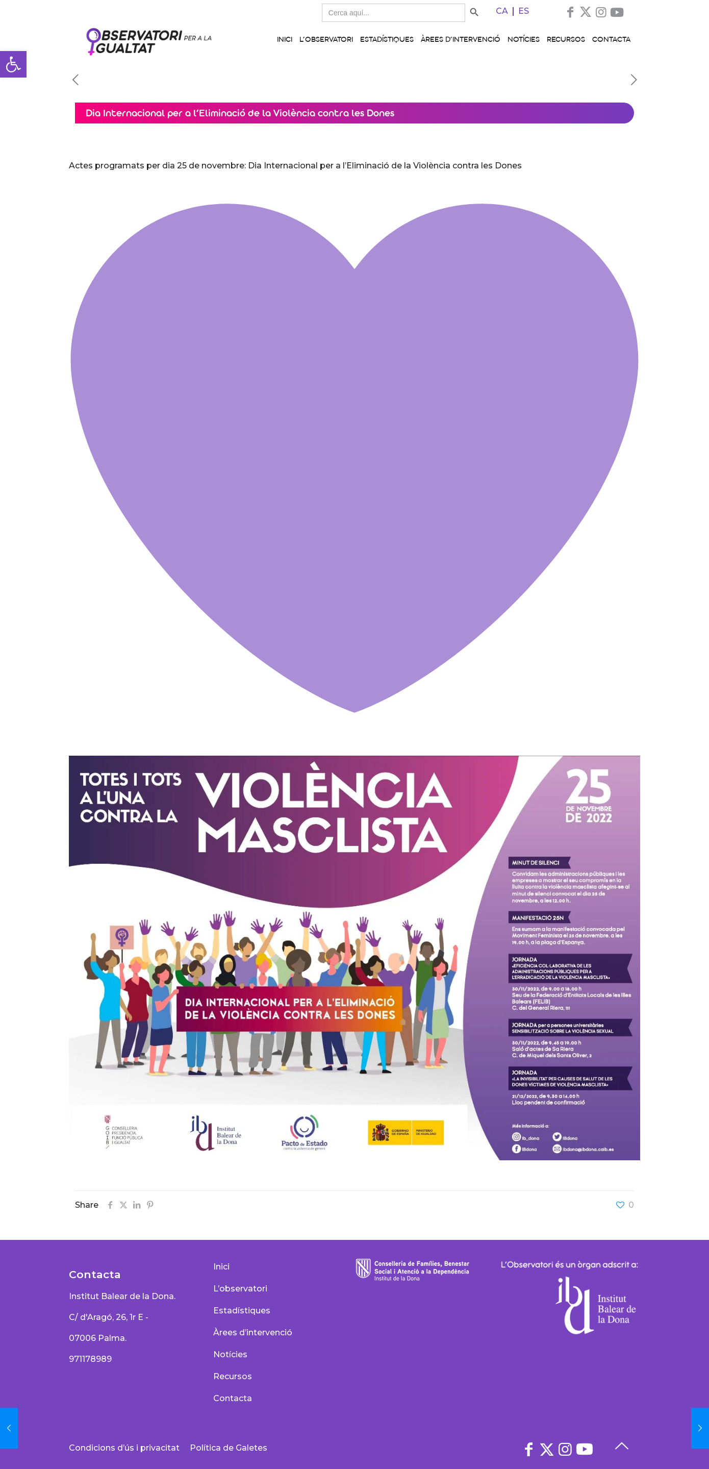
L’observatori (240, 1288)
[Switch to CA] (502, 11)
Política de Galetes (228, 1448)
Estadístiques (241, 1310)
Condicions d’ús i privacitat (124, 1448)
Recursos (232, 1376)
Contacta (232, 1398)
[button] (13, 64)
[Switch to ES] (523, 11)
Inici (221, 1267)
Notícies (230, 1354)
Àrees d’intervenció (252, 1332)
